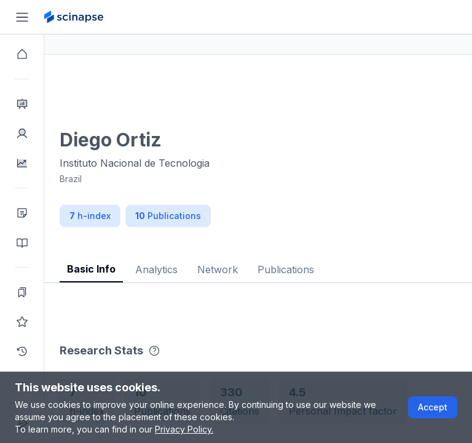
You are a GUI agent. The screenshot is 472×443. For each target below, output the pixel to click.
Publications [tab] (330, 269)
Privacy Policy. (184, 429)
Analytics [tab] (200, 269)
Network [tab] (262, 269)
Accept (432, 407)
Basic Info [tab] (135, 269)
